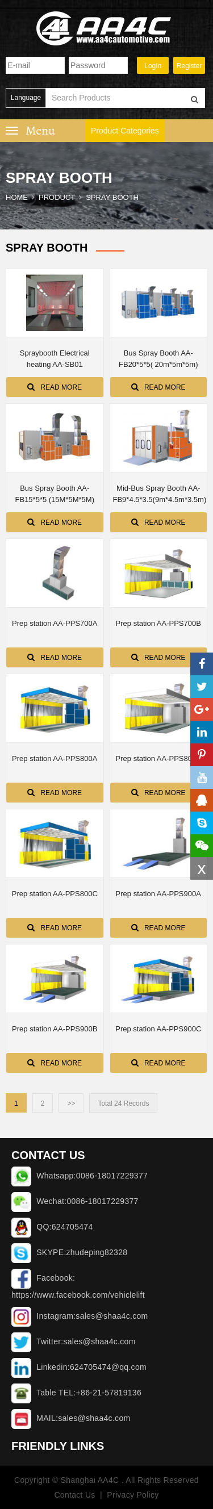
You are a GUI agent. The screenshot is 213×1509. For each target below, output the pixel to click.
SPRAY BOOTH (112, 197)
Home (17, 197)
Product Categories (125, 130)
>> (71, 1103)
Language (26, 98)
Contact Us (74, 1494)
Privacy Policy (132, 1494)
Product (57, 197)
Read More (54, 387)
